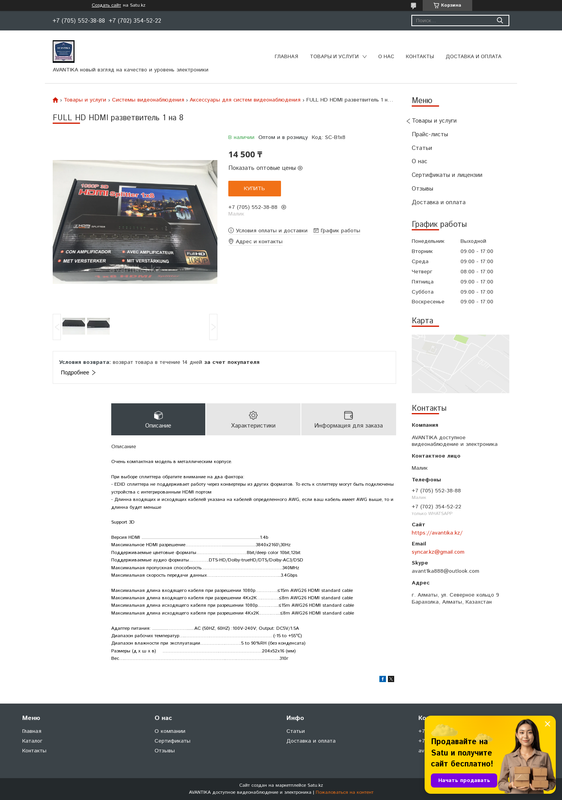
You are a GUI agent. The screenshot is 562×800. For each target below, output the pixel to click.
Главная (286, 57)
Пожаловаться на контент (344, 792)
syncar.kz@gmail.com (438, 552)
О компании (170, 731)
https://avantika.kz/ (437, 533)
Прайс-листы (430, 134)
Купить (254, 188)
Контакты (420, 57)
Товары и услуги (334, 57)
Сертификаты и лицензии (447, 175)
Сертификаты (172, 741)
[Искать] (500, 20)
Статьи (422, 148)
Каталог (32, 741)
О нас (386, 57)
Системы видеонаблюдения (148, 100)
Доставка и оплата (474, 57)
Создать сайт (106, 5)
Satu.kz (315, 785)
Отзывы (422, 189)
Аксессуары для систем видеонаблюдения (245, 100)
